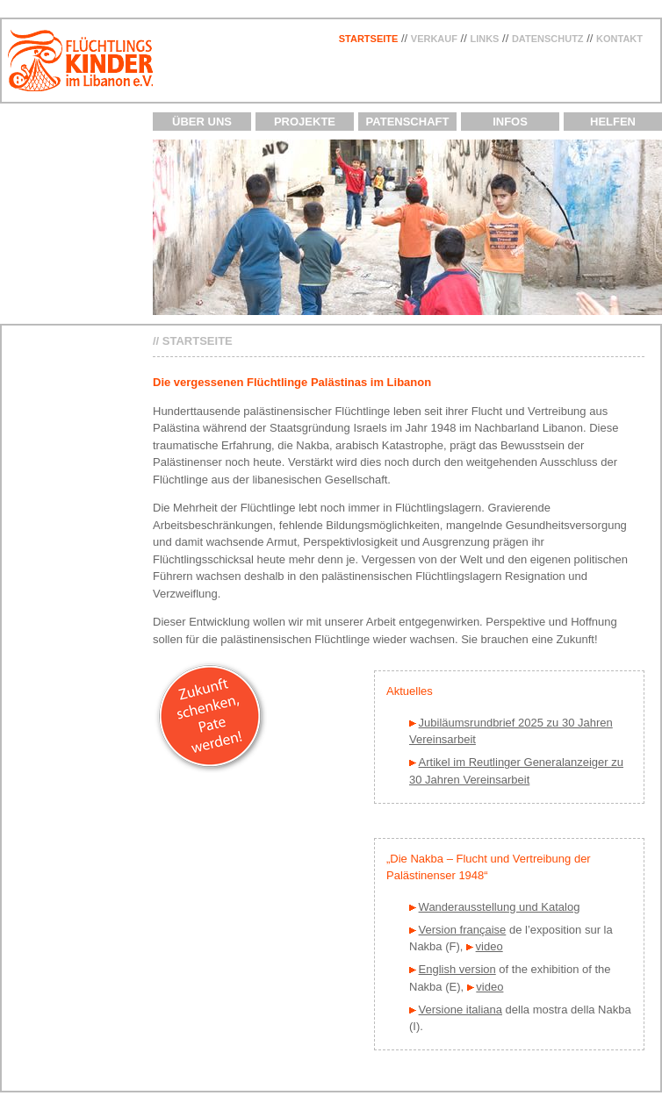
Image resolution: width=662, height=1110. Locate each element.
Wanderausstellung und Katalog (499, 906)
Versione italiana (460, 1009)
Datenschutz (548, 38)
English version (457, 969)
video (489, 946)
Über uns (202, 121)
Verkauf (434, 38)
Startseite (369, 38)
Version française (463, 929)
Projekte (304, 121)
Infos (510, 121)
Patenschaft (408, 121)
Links (484, 38)
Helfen (613, 121)
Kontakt (619, 38)
